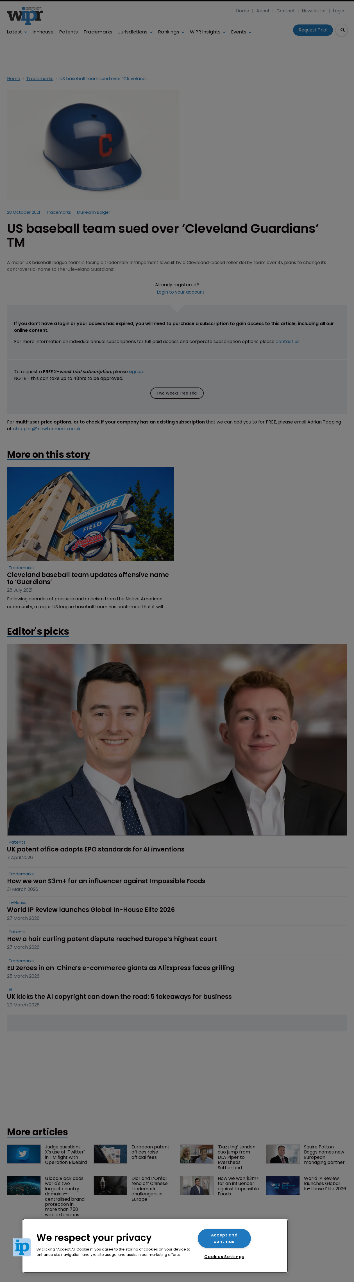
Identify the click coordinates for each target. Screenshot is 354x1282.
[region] (155, 1246)
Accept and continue (224, 1238)
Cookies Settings (224, 1257)
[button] (22, 1247)
